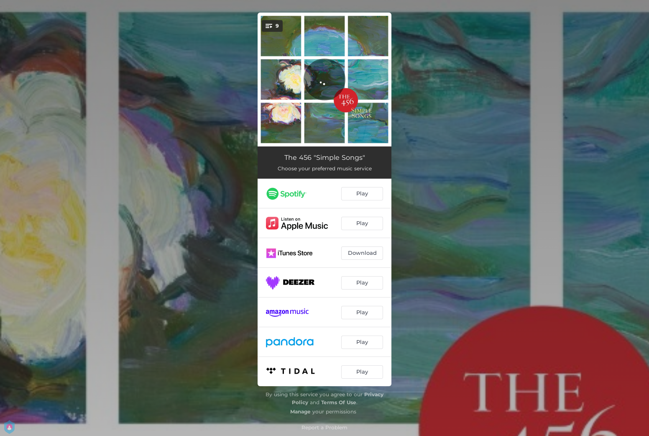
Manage (300, 411)
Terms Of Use (338, 402)
